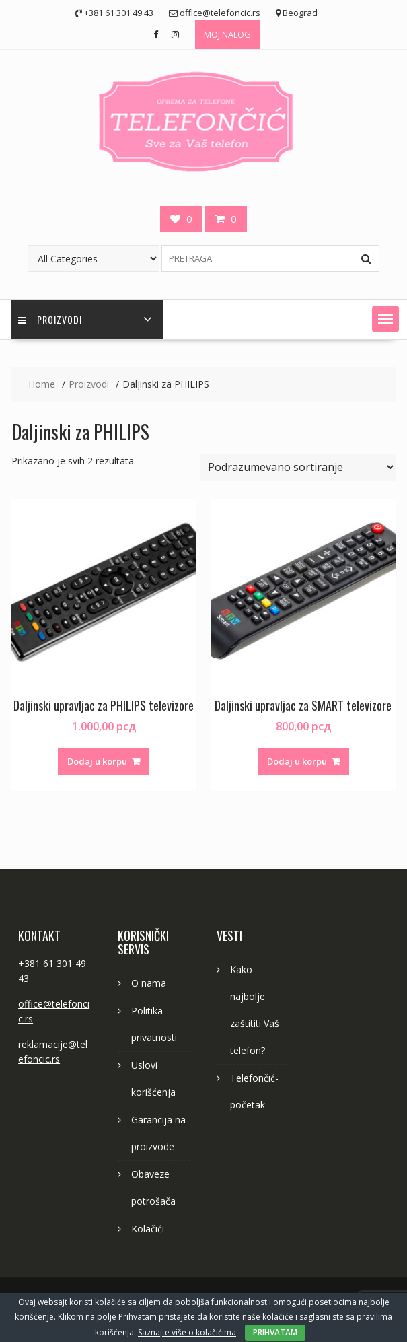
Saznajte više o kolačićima (187, 1332)
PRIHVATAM (275, 1332)
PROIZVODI (50, 319)
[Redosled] (298, 467)
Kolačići (147, 1228)
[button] (385, 319)
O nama (148, 983)
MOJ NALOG (227, 34)
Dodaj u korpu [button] (97, 761)
